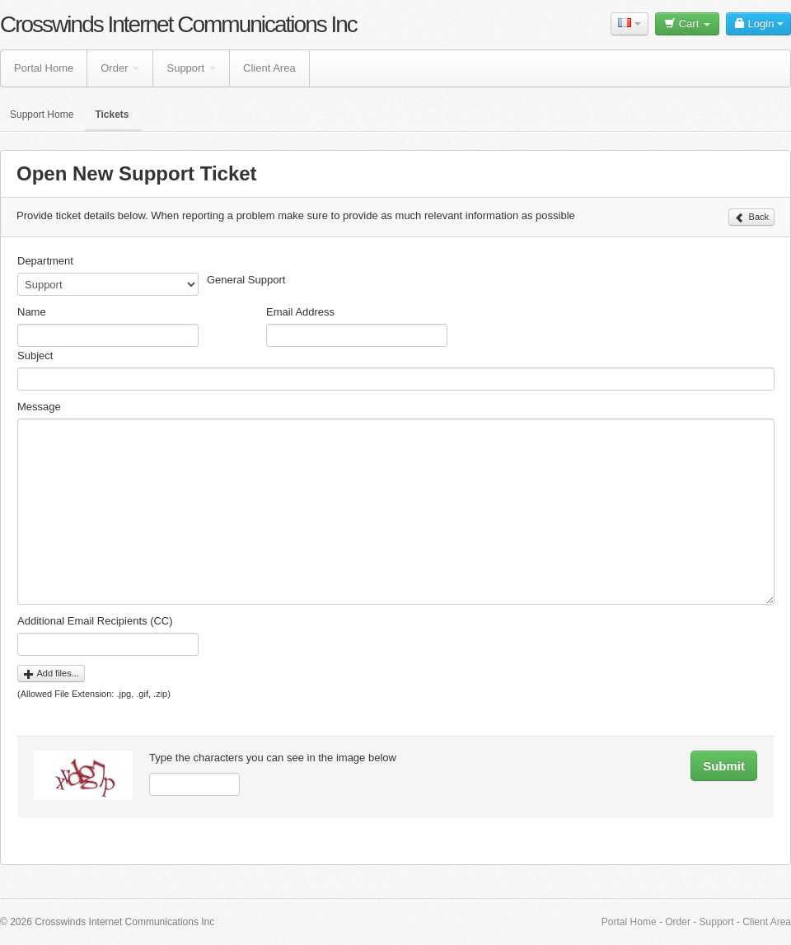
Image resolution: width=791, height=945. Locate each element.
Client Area (269, 68)
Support (191, 68)
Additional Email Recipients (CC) (95, 621)
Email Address (300, 312)
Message (39, 406)
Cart (687, 23)
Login (758, 23)
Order (120, 68)
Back (751, 217)
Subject (35, 355)
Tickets (112, 114)
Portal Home (43, 68)
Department (45, 261)
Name (31, 312)
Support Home (41, 114)
